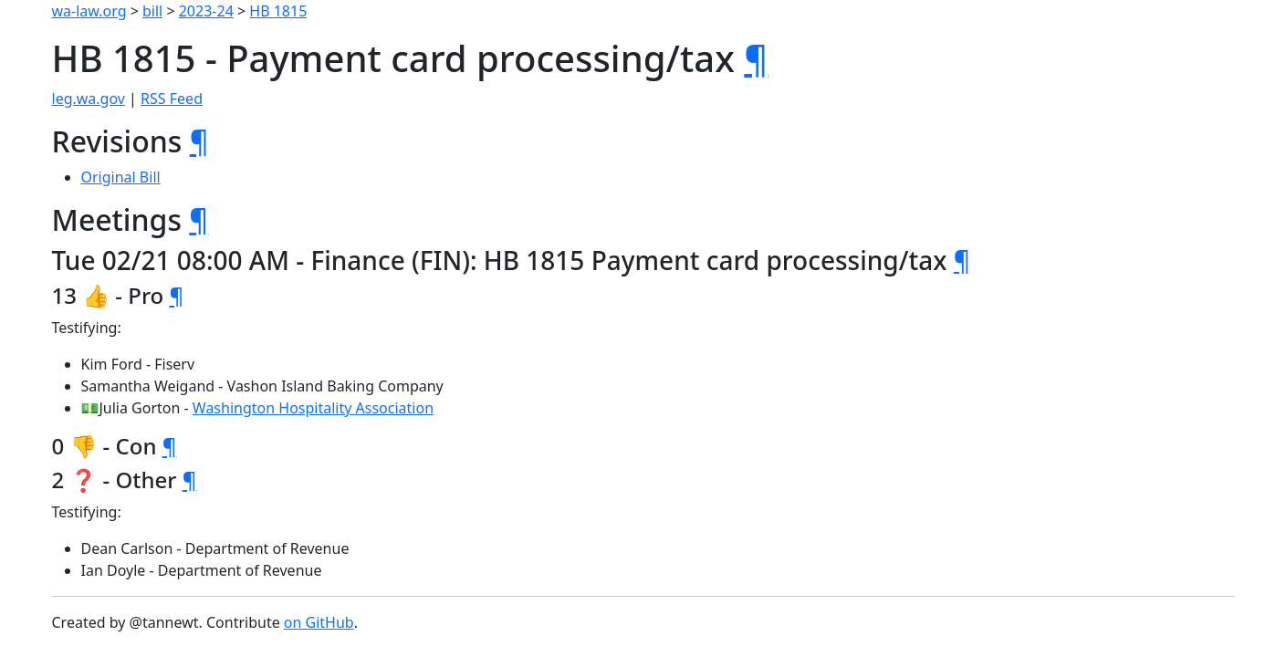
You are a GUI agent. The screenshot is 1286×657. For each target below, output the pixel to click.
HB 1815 (278, 11)
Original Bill (121, 177)
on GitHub (319, 622)
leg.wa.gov (88, 99)
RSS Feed (172, 99)
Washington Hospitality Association (313, 408)
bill (152, 11)
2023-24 (206, 11)
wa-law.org (89, 11)
